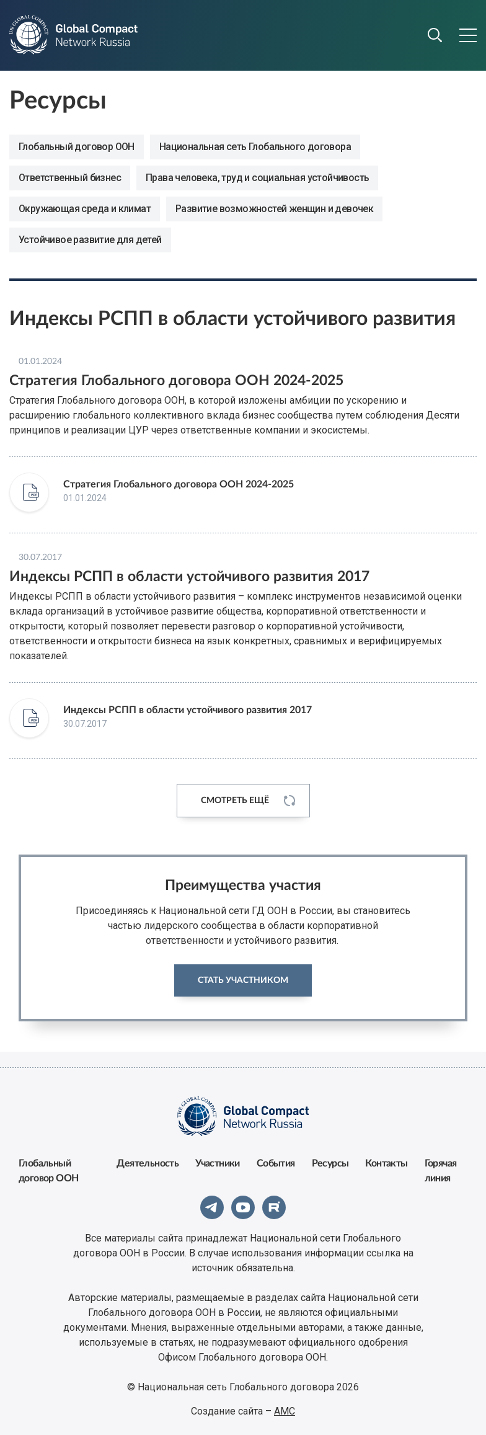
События (276, 1163)
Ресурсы (330, 1163)
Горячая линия (441, 1170)
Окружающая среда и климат (85, 209)
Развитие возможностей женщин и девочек (274, 209)
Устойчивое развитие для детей (90, 240)
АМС (284, 1411)
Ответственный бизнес (70, 178)
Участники (217, 1163)
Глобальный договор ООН (77, 147)
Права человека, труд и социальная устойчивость (257, 178)
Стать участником (243, 980)
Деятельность (148, 1163)
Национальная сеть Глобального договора (255, 147)
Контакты (386, 1163)
